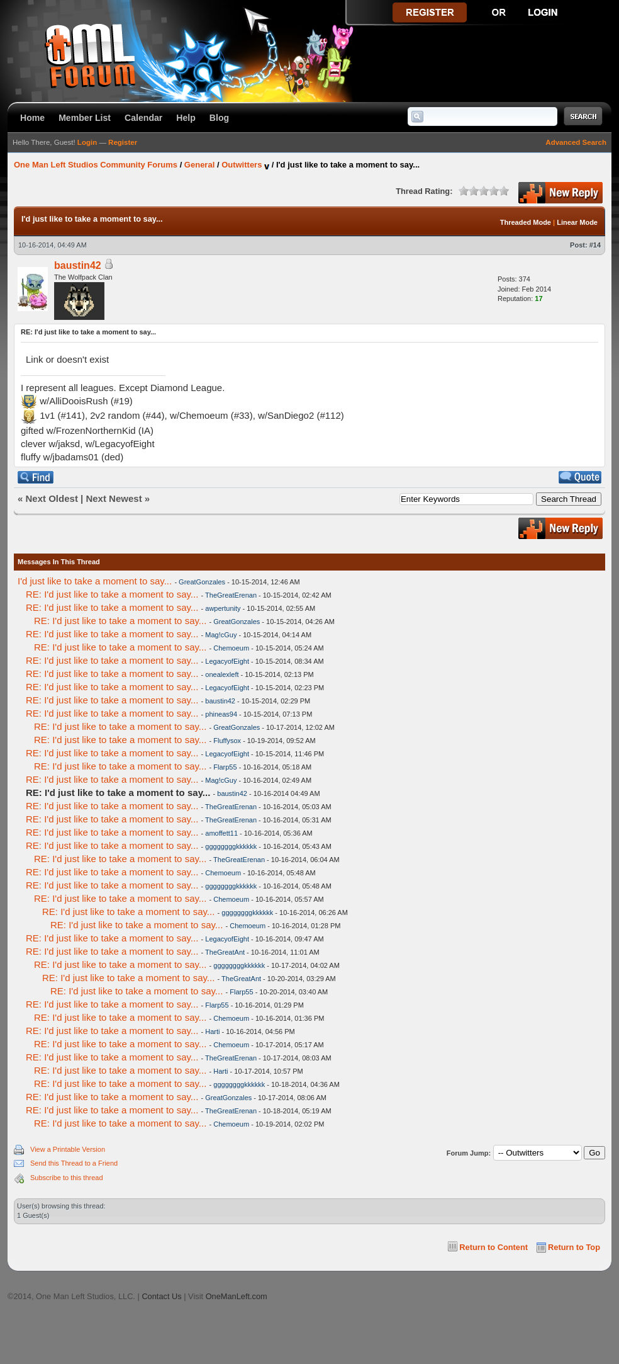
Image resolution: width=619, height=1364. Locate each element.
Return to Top (574, 1247)
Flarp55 (225, 767)
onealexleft (221, 674)
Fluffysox (227, 740)
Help (186, 118)
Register (122, 142)
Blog (219, 118)
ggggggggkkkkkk (231, 846)
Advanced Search (575, 142)
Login (87, 142)
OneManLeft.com (236, 1296)
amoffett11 (221, 833)
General (199, 164)
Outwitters (241, 164)
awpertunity (222, 608)
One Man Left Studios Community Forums (95, 164)
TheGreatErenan (231, 595)
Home (32, 118)
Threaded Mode (525, 222)
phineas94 (221, 714)
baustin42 (77, 265)
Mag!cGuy (221, 635)
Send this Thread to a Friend (74, 1163)
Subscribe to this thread (66, 1177)
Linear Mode (577, 222)
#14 (595, 245)
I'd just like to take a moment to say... (95, 581)
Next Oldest (52, 498)
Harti (212, 1031)
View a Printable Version (67, 1149)
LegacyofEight (227, 661)
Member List (85, 118)
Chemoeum (231, 648)
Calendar (143, 118)
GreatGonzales (202, 582)
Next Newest (114, 498)
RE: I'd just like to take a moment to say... (112, 594)
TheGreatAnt (225, 952)
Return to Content (493, 1247)
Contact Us (161, 1296)
